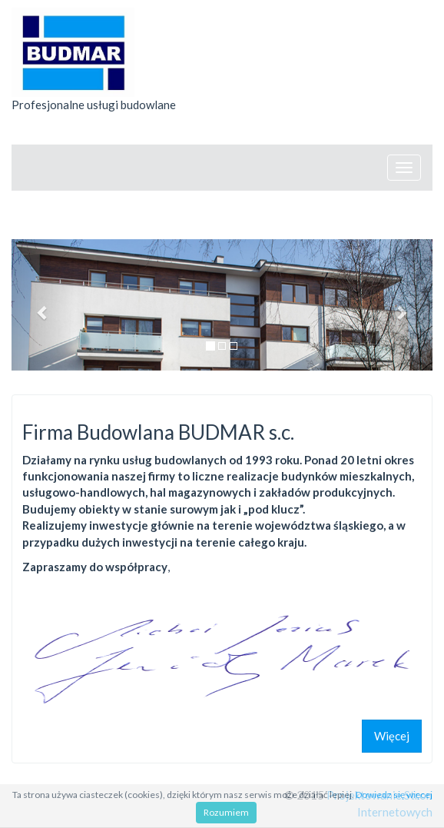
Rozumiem (226, 812)
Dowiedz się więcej (394, 794)
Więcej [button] (391, 736)
